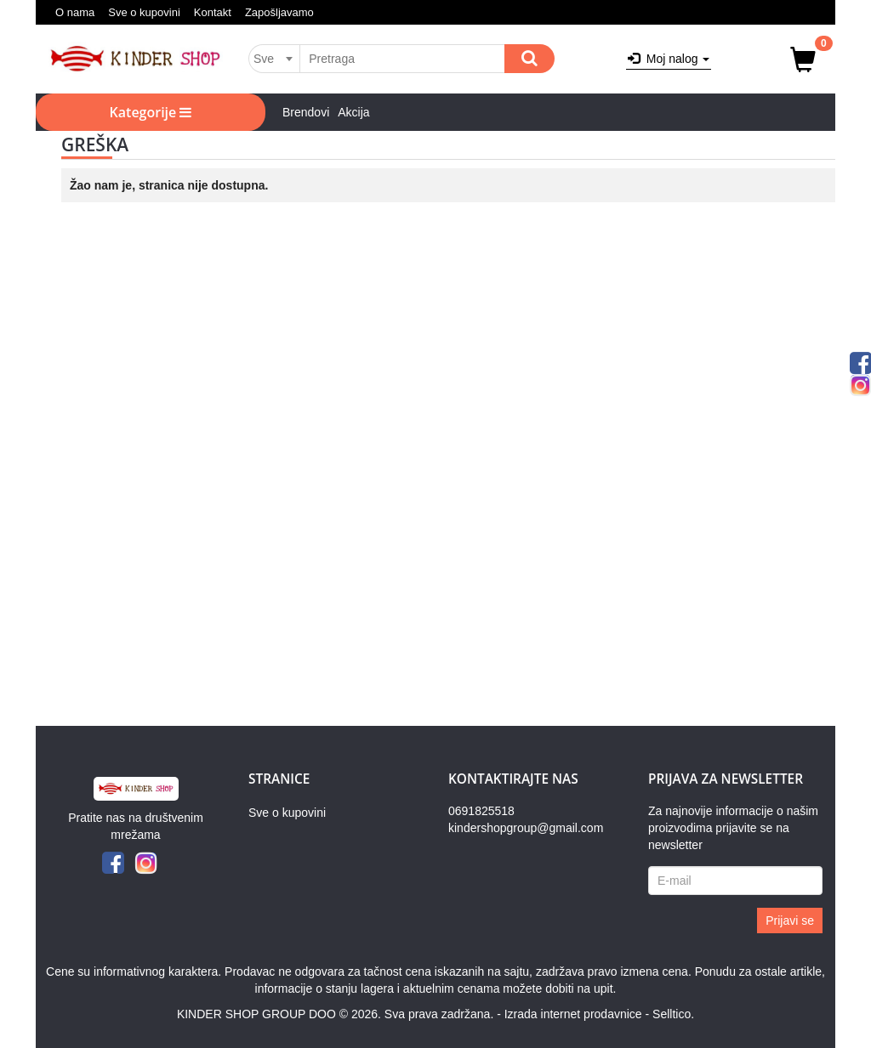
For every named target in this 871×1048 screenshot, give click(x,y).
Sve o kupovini (144, 12)
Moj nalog (668, 58)
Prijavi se (790, 920)
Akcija (353, 112)
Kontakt (212, 12)
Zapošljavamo (279, 12)
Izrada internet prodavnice (573, 1014)
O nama (74, 12)
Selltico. (673, 1014)
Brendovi (305, 112)
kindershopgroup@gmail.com (525, 828)
